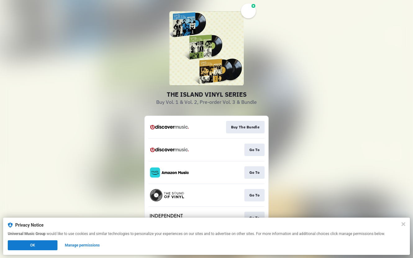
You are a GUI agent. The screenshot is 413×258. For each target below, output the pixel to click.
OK (32, 245)
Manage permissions (82, 245)
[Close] (403, 224)
